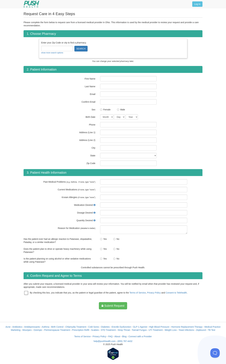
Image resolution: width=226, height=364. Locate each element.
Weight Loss (171, 330)
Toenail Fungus (139, 330)
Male (122, 109)
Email (92, 94)
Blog (124, 336)
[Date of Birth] (106, 117)
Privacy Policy (154, 292)
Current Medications (76, 189)
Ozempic (38, 330)
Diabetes (105, 327)
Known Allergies (78, 197)
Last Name (90, 86)
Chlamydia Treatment (75, 327)
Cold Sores (93, 327)
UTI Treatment (156, 330)
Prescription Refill (80, 330)
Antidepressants (32, 327)
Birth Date (90, 117)
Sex (93, 109)
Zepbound (201, 330)
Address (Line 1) (87, 132)
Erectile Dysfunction (121, 327)
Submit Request (113, 305)
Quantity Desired (84, 220)
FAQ (110, 336)
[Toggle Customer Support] (215, 353)
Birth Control (57, 327)
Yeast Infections (186, 330)
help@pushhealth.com (105, 341)
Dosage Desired (85, 212)
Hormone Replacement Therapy (186, 327)
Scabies (95, 330)
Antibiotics (17, 327)
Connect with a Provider (140, 336)
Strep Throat (124, 330)
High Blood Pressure (159, 327)
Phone (92, 124)
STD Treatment (108, 330)
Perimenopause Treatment (57, 330)
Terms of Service (137, 292)
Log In (197, 4)
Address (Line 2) (87, 140)
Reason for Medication (76, 228)
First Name (90, 78)
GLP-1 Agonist (140, 327)
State (92, 155)
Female (107, 109)
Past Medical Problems (69, 182)
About (117, 336)
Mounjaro (27, 330)
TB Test (211, 330)
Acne (8, 327)
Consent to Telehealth (176, 292)
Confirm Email (88, 102)
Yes (105, 239)
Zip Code (90, 163)
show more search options (52, 53)
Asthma (45, 327)
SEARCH (81, 48)
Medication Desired (83, 205)
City (93, 148)
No (117, 239)
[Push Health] (31, 4)
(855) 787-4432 (124, 341)
